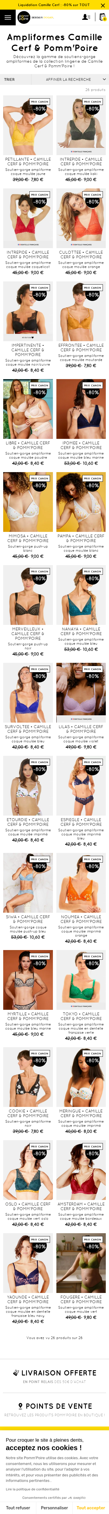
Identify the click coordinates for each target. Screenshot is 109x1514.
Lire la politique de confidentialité (32, 1489)
